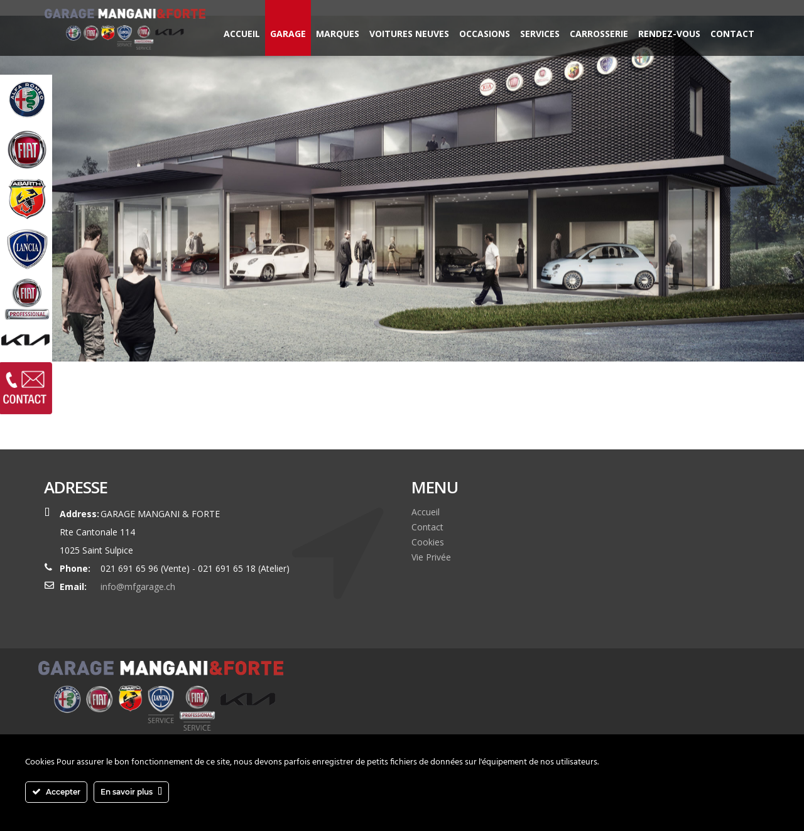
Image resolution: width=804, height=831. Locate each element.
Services (540, 34)
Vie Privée (431, 557)
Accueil (242, 34)
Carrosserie (599, 34)
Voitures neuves (409, 34)
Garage (288, 34)
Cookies (427, 542)
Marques (337, 34)
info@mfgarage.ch (137, 586)
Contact (732, 34)
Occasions (484, 34)
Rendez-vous (669, 34)
